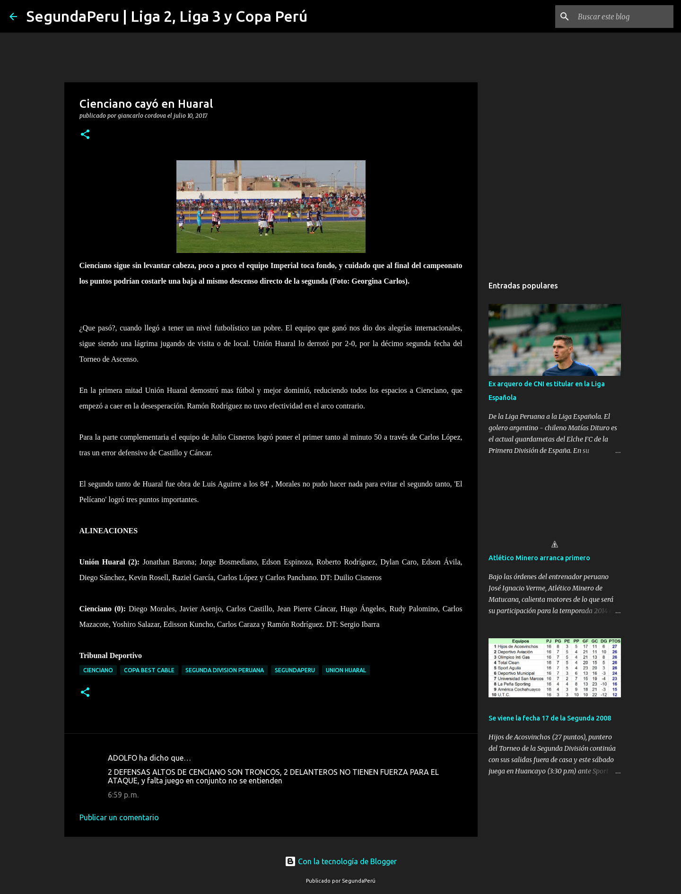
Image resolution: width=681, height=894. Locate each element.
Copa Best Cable (149, 670)
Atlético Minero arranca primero (539, 558)
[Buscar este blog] (623, 16)
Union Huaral (346, 670)
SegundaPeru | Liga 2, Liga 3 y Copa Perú (166, 16)
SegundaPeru (295, 670)
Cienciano (98, 670)
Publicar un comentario (119, 817)
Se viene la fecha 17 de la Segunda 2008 (550, 718)
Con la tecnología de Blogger (341, 861)
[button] (85, 135)
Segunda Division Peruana (224, 670)
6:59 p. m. (123, 794)
